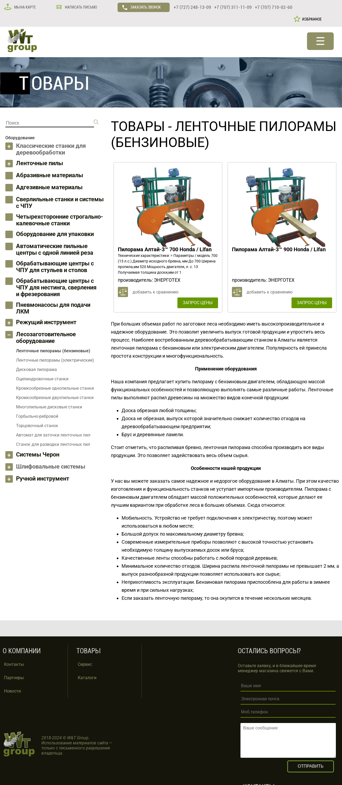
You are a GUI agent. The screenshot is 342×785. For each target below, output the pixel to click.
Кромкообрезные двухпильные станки (55, 397)
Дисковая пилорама (36, 369)
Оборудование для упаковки (55, 234)
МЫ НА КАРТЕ (24, 7)
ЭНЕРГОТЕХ (167, 280)
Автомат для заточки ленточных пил (53, 435)
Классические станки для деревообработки (51, 149)
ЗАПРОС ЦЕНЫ (198, 302)
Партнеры (14, 677)
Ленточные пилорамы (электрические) (55, 360)
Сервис (85, 664)
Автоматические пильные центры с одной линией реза (54, 249)
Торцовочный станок (37, 425)
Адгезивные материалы (49, 187)
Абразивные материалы (49, 175)
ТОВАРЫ (138, 126)
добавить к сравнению (155, 292)
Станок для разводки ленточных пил (53, 444)
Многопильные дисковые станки (49, 406)
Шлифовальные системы (50, 466)
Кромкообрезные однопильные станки (55, 388)
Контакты (14, 664)
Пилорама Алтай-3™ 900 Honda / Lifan (279, 249)
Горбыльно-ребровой (37, 416)
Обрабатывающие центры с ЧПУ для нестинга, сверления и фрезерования (56, 287)
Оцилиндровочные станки (42, 378)
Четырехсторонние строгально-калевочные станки (59, 220)
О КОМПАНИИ (22, 651)
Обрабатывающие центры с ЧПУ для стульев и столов (55, 266)
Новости (12, 691)
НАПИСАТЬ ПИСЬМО (80, 7)
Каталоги (87, 677)
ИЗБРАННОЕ (311, 19)
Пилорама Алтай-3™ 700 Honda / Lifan (165, 249)
